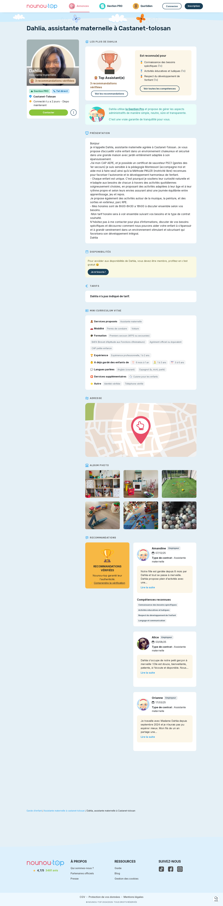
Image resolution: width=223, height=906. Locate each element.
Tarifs (92, 286)
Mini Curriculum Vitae (103, 310)
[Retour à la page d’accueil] (42, 6)
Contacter (48, 112)
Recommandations (100, 537)
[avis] (45, 871)
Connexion (172, 6)
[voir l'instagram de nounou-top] (180, 869)
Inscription (194, 6)
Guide (118, 868)
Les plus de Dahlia (101, 41)
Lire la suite (148, 587)
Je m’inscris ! (98, 272)
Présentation (97, 133)
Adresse (93, 398)
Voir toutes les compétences (160, 88)
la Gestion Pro (134, 109)
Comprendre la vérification (109, 582)
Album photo (97, 465)
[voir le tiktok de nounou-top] (161, 869)
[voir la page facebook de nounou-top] (170, 869)
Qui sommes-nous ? (82, 868)
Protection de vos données (104, 896)
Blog (117, 873)
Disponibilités (98, 252)
